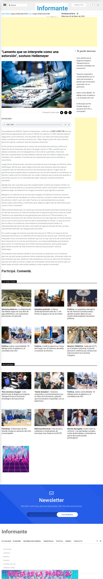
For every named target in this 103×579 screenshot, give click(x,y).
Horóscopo (7, 549)
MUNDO (68, 541)
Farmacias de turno (68, 13)
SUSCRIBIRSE (67, 515)
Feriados (6, 560)
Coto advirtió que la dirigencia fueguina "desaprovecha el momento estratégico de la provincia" (86, 63)
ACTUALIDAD (6, 541)
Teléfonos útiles (9, 568)
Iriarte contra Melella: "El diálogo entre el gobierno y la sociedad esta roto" (86, 95)
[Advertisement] (49, 32)
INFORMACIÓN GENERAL (32, 541)
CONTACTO (78, 541)
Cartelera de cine (9, 564)
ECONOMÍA (17, 541)
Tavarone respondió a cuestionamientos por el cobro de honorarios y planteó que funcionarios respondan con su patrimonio (86, 80)
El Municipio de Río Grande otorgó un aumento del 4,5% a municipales (84, 107)
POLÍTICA (59, 541)
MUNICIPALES (49, 541)
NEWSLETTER (78, 5)
